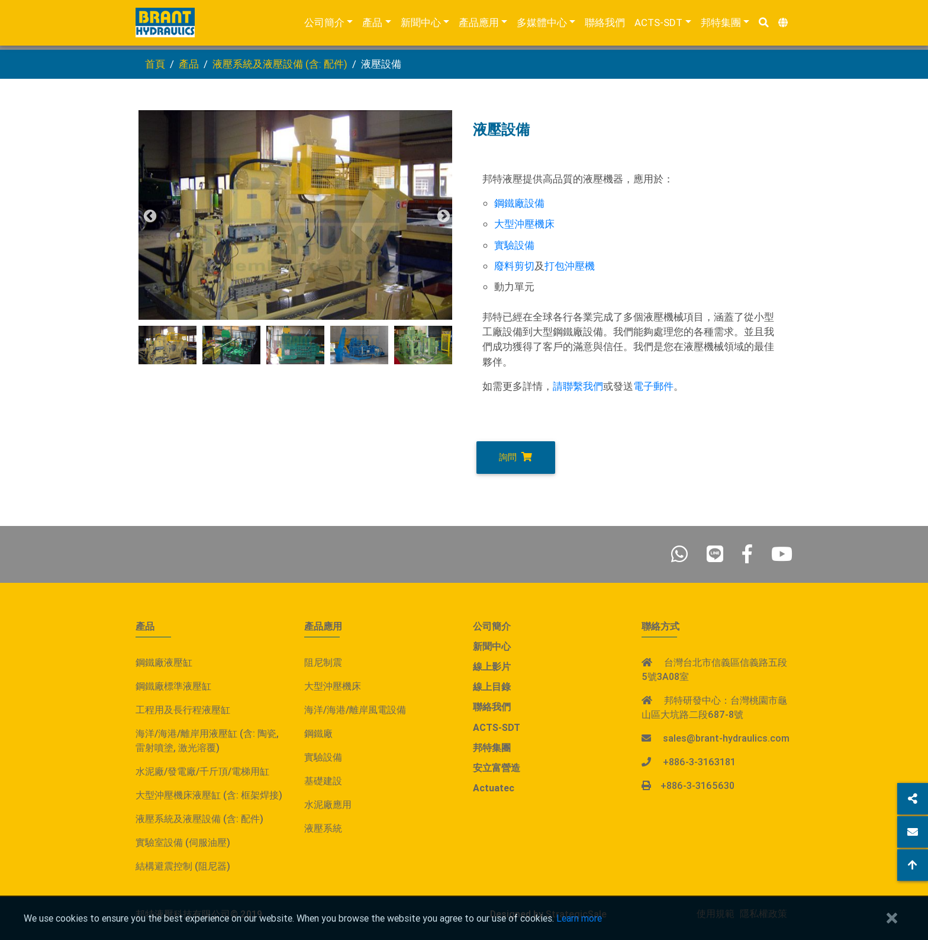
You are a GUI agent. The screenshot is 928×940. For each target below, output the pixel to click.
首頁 (155, 63)
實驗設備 (514, 245)
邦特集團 (721, 24)
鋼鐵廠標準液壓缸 (173, 686)
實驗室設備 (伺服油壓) (183, 842)
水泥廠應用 (328, 804)
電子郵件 (653, 386)
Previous (148, 215)
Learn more (579, 918)
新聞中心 (421, 24)
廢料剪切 (514, 265)
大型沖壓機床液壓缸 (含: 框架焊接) (209, 795)
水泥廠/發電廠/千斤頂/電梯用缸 (202, 771)
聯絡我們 (605, 24)
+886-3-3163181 (699, 762)
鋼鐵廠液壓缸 (164, 662)
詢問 (515, 457)
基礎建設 (323, 781)
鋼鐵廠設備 (519, 203)
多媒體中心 (542, 24)
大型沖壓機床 (524, 223)
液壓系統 (323, 828)
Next (442, 215)
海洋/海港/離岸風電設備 (355, 710)
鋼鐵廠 (318, 733)
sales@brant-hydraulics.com (726, 738)
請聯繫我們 (578, 386)
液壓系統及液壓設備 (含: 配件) (279, 63)
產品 (372, 24)
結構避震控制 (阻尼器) (183, 866)
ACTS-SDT (658, 24)
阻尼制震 (323, 662)
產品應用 (479, 24)
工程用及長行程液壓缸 (183, 710)
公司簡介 (324, 24)
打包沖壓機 (569, 265)
